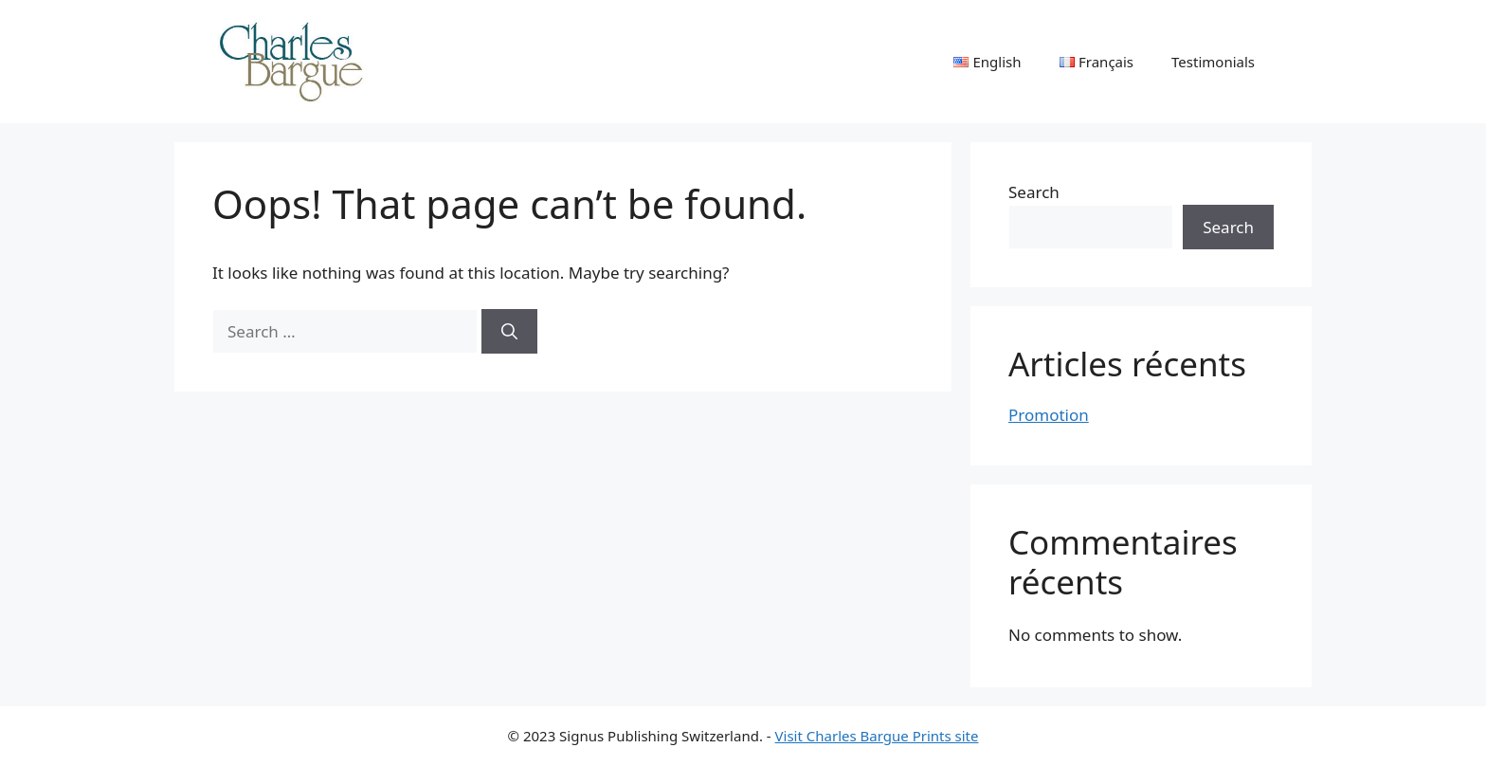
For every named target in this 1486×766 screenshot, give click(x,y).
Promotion (1048, 415)
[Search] (509, 332)
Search (1034, 192)
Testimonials (1213, 61)
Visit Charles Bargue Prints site (877, 735)
